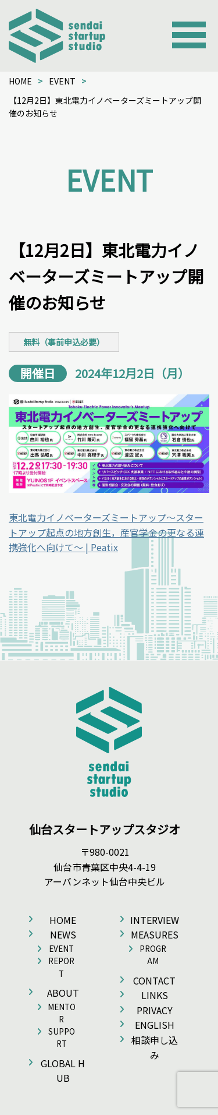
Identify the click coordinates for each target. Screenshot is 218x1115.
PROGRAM (153, 954)
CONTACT (154, 980)
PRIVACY (155, 1010)
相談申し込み (154, 1047)
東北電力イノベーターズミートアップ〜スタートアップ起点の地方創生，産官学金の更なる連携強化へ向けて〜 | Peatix (106, 532)
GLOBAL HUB (63, 1070)
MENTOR (62, 1013)
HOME (20, 81)
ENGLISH (154, 1025)
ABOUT (63, 993)
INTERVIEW (154, 920)
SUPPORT (61, 1037)
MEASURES (154, 934)
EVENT (62, 81)
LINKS (154, 995)
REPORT (61, 967)
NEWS (63, 934)
